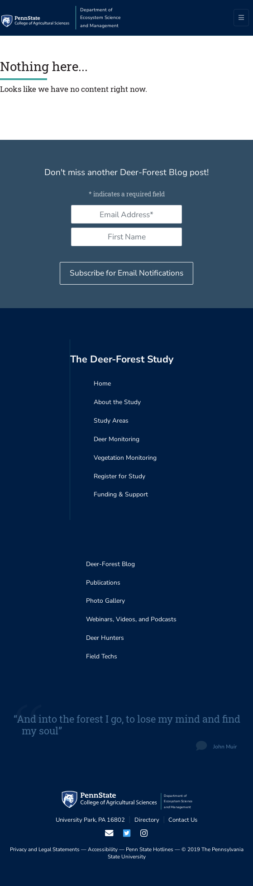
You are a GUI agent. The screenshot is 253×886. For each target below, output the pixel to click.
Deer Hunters (105, 638)
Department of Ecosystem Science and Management (100, 17)
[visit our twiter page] (126, 833)
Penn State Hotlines (149, 849)
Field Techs (101, 656)
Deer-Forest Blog (110, 564)
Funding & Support (121, 494)
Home (102, 383)
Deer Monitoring (116, 439)
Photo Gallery (105, 600)
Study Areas (111, 420)
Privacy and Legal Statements (45, 849)
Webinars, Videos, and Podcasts (131, 619)
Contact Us (182, 820)
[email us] (109, 833)
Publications (103, 582)
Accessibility (103, 849)
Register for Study (119, 476)
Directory (146, 820)
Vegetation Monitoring (125, 457)
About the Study (117, 402)
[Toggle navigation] (241, 17)
